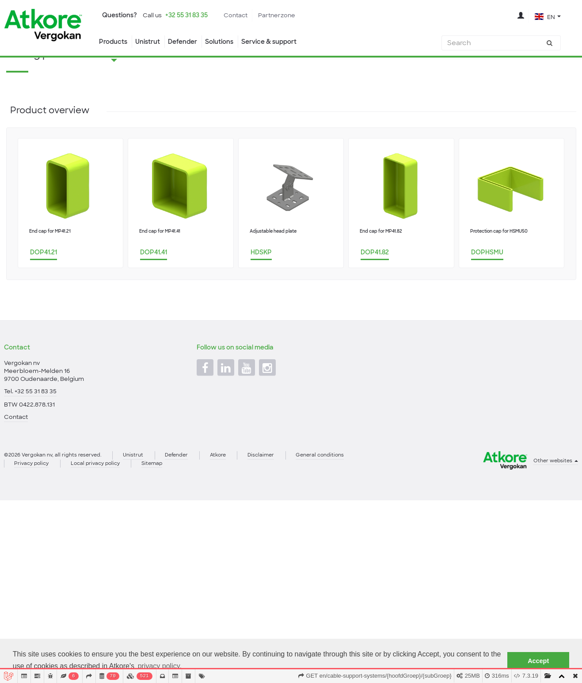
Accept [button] (538, 660)
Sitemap (163, 515)
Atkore (233, 506)
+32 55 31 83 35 (192, 15)
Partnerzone (285, 15)
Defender (187, 41)
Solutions (227, 41)
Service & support (282, 41)
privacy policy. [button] (160, 666)
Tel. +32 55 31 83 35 (30, 440)
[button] (547, 16)
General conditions (342, 506)
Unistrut (150, 41)
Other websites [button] (554, 512)
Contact (244, 15)
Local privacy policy (102, 515)
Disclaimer (279, 506)
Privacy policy (34, 515)
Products (114, 41)
